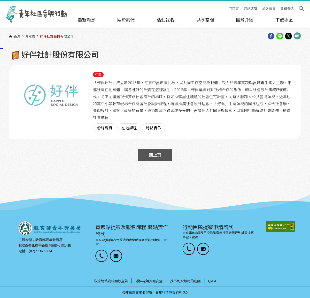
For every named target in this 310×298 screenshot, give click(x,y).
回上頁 (155, 155)
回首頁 (234, 9)
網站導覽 (250, 9)
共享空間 (205, 19)
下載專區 (284, 19)
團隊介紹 (244, 19)
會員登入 (287, 9)
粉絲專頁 (104, 128)
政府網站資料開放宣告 (111, 280)
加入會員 (269, 9)
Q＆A (212, 280)
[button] (101, 256)
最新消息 (86, 19)
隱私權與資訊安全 (149, 280)
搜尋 (301, 8)
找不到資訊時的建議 (185, 280)
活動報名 (165, 19)
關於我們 (126, 19)
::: (1, 3)
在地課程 (129, 128)
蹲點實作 (153, 128)
